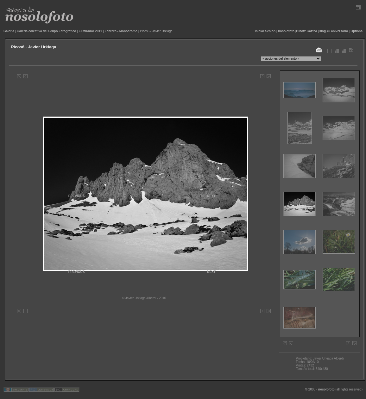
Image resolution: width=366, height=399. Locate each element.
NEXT (211, 272)
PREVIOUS (76, 272)
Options (356, 31)
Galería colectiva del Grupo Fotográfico (46, 31)
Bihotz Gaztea (306, 31)
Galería (8, 31)
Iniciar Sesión (265, 31)
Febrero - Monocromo (121, 31)
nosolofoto (286, 31)
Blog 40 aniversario (333, 31)
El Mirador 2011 (90, 31)
